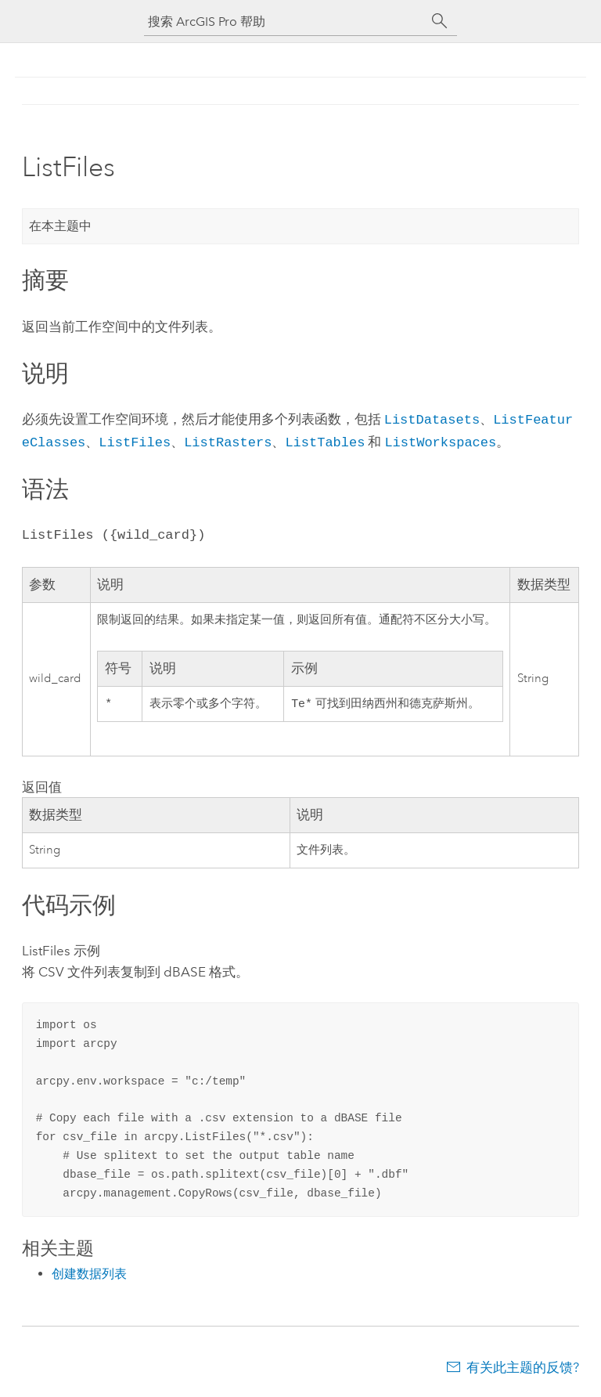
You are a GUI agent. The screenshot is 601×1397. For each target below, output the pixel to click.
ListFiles (135, 440)
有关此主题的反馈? (522, 1366)
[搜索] (440, 21)
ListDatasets (432, 419)
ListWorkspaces (440, 440)
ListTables (325, 440)
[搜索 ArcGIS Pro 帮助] (285, 21)
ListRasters (228, 440)
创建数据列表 (89, 1272)
